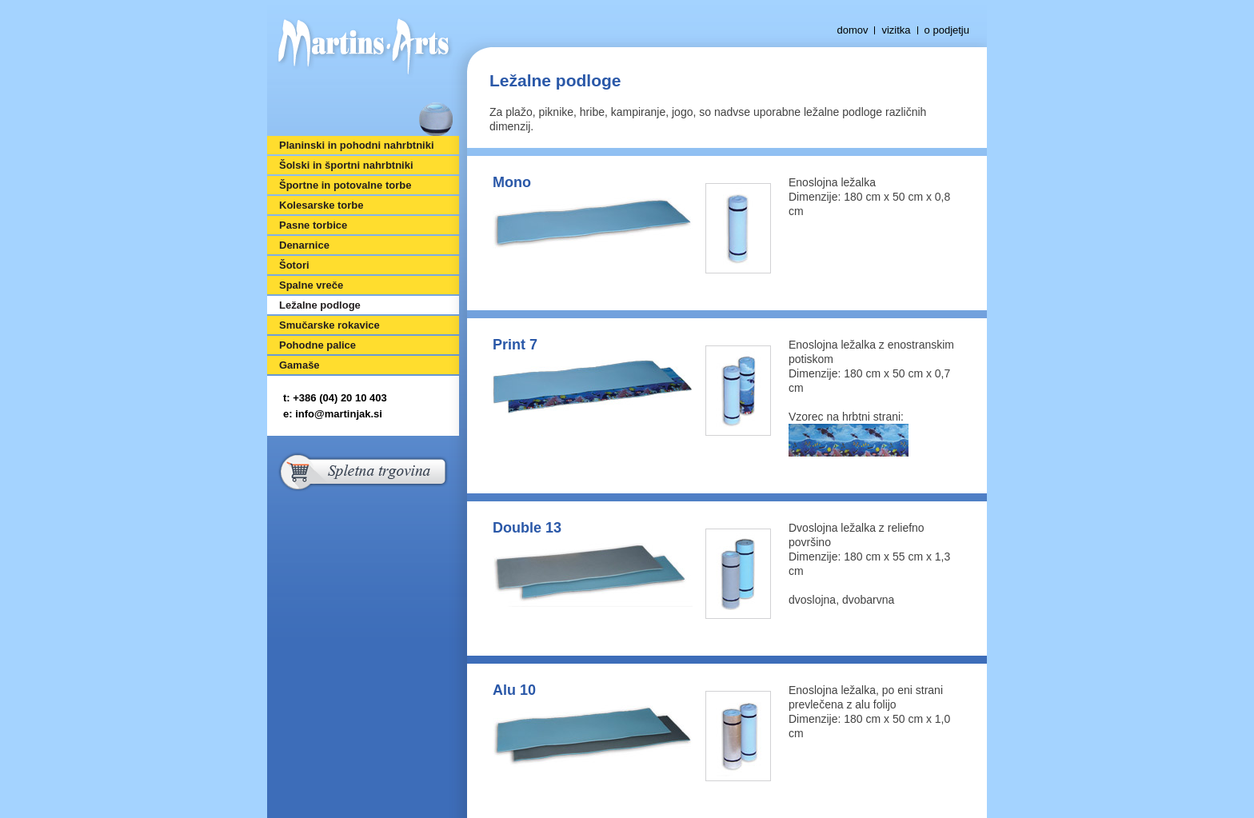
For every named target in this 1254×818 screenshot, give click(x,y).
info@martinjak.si (338, 414)
